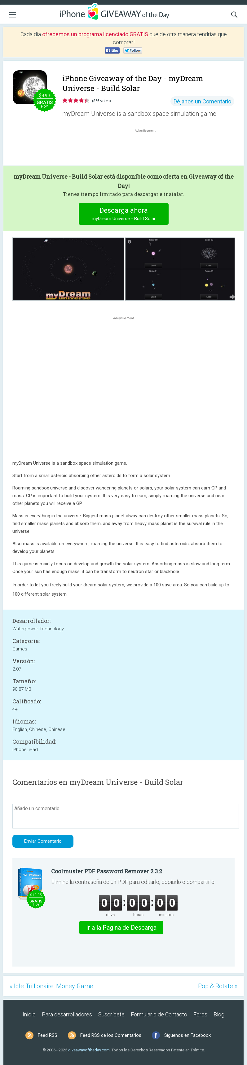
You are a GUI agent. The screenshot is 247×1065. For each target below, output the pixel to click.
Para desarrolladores (67, 1014)
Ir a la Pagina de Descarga (121, 927)
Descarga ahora (123, 214)
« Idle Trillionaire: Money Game (51, 986)
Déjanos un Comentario (202, 101)
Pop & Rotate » (217, 986)
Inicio (29, 1014)
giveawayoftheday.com (89, 1050)
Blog (219, 1014)
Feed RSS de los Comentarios (110, 1035)
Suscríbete (111, 1014)
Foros (200, 1014)
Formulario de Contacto (159, 1014)
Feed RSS (47, 1035)
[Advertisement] (148, 148)
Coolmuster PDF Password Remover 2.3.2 (106, 871)
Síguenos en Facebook (187, 1035)
